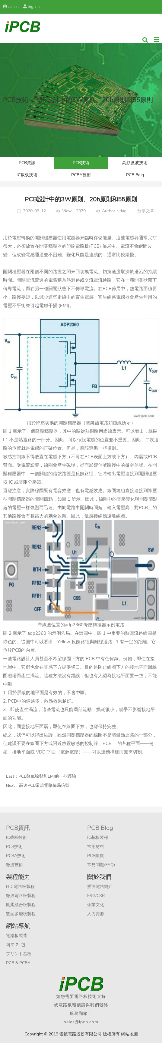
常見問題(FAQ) (101, 865)
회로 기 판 (15, 945)
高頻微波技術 (135, 163)
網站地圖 (129, 1034)
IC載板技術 (27, 175)
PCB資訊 (27, 163)
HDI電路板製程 (20, 886)
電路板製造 (16, 936)
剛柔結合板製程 (21, 905)
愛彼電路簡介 (100, 886)
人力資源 (95, 914)
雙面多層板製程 (21, 914)
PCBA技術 (81, 175)
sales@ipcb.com (81, 1022)
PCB (16, 650)
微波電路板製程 (21, 896)
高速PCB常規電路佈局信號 (44, 785)
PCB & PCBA (18, 963)
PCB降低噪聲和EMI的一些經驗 (47, 776)
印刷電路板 (77, 246)
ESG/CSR (96, 896)
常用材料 (95, 846)
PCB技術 (81, 163)
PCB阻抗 (95, 856)
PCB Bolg (135, 175)
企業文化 (95, 905)
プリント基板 (18, 954)
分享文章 (145, 211)
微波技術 (14, 865)
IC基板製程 (97, 837)
